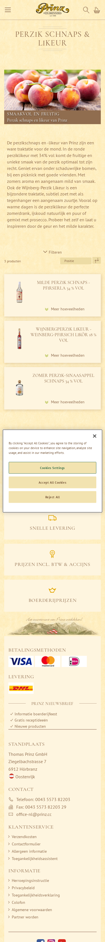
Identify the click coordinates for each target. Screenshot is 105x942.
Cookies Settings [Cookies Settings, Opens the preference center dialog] (52, 468)
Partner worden (25, 917)
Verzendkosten (24, 836)
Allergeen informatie (29, 851)
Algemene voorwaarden (32, 909)
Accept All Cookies (52, 482)
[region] (52, 471)
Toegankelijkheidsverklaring (36, 895)
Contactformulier (26, 844)
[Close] (94, 436)
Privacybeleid (23, 887)
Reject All (52, 497)
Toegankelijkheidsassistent (35, 858)
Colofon (18, 902)
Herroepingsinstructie (30, 880)
